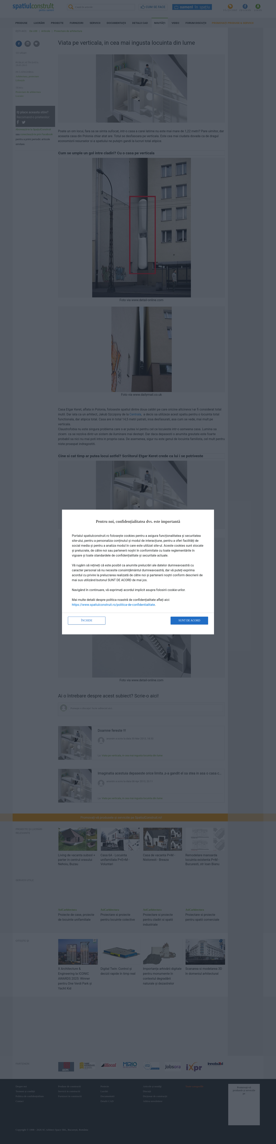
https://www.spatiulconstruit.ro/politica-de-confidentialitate (113, 605)
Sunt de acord (189, 620)
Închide (86, 620)
